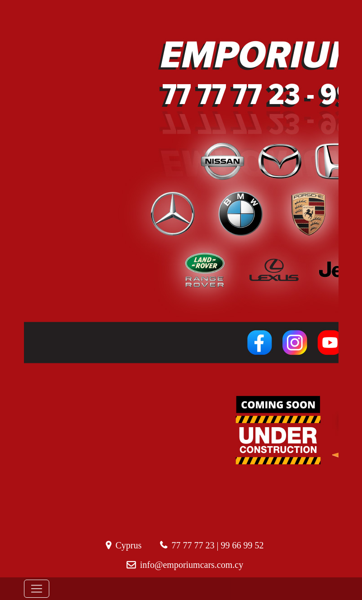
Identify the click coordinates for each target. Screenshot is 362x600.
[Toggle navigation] (36, 589)
